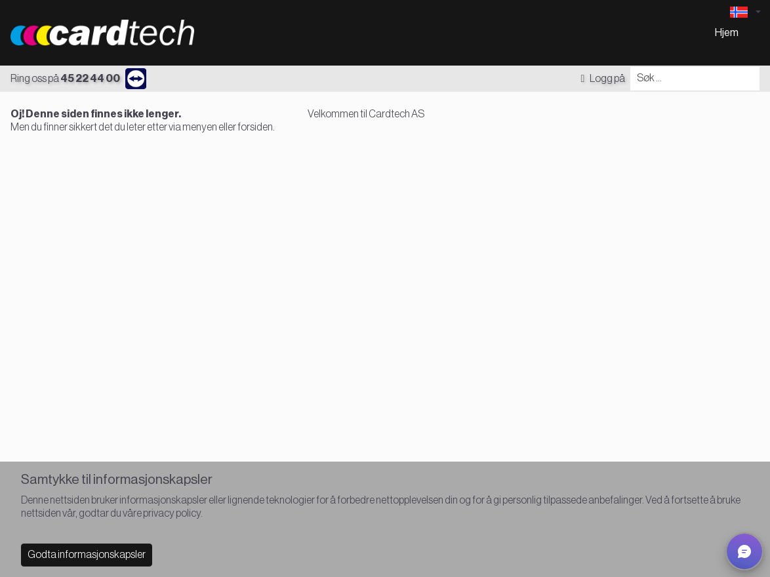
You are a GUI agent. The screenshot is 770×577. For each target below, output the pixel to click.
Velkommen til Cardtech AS (366, 114)
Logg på (602, 78)
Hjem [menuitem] (727, 33)
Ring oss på (65, 78)
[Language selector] (745, 12)
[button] (744, 551)
